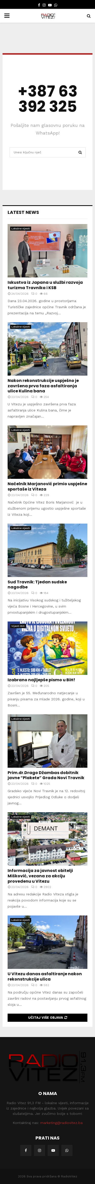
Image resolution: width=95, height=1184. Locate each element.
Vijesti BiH (18, 626)
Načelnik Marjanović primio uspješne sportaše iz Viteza (47, 486)
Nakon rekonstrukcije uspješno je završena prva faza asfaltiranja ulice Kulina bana (43, 386)
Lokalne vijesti (20, 228)
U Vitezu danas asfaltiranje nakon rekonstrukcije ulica (45, 976)
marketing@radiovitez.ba (61, 1123)
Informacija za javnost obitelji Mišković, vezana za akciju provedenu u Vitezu (40, 876)
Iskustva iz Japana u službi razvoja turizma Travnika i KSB (45, 285)
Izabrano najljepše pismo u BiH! (41, 680)
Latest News (23, 212)
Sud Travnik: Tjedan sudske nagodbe (37, 584)
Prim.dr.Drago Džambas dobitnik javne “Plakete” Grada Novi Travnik (46, 775)
